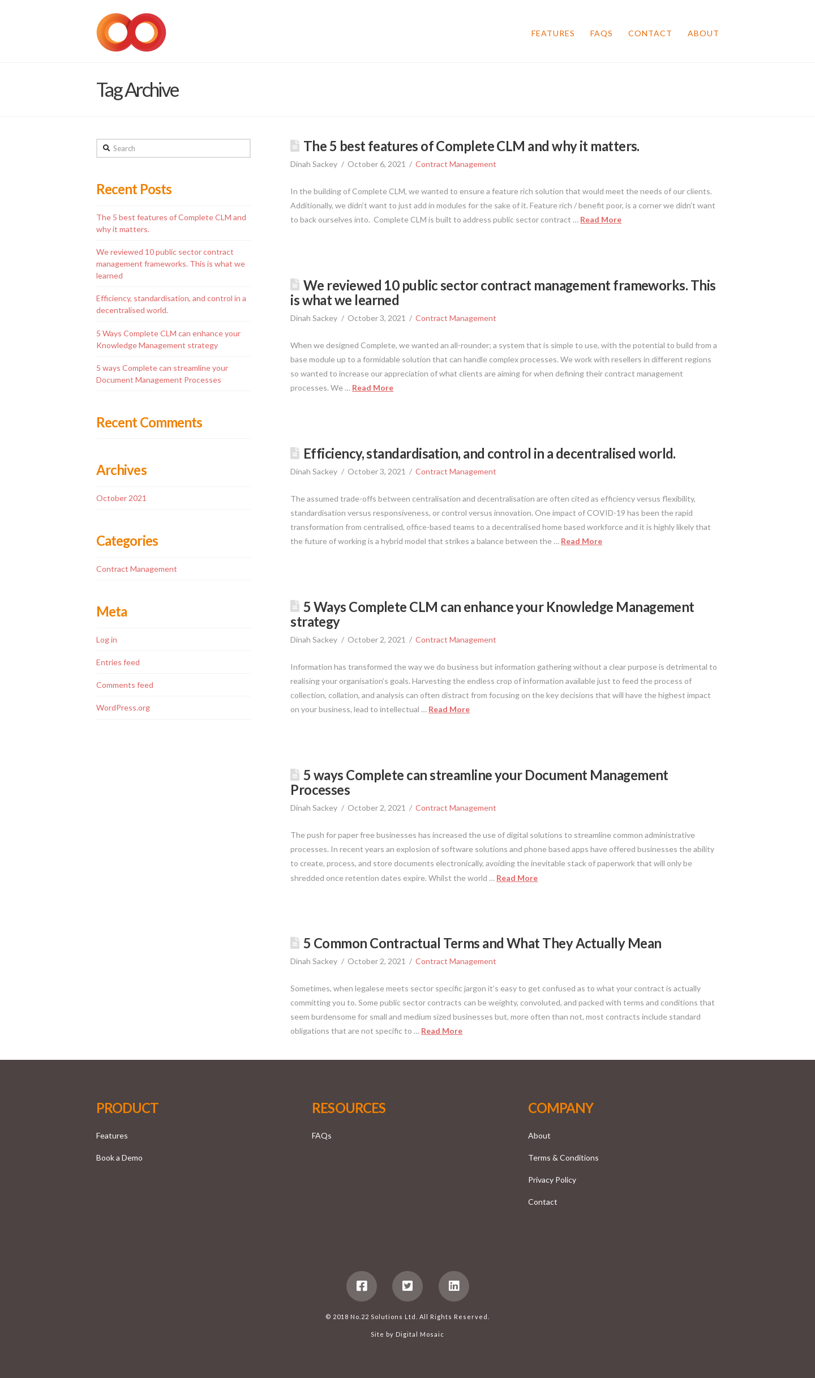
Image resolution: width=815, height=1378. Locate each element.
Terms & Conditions (563, 1157)
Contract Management (455, 164)
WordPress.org (123, 707)
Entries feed (118, 662)
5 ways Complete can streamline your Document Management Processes (479, 782)
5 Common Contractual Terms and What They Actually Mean (482, 943)
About (539, 1135)
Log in (106, 639)
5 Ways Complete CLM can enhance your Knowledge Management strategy (492, 614)
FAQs (322, 1135)
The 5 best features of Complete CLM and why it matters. (471, 146)
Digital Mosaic (420, 1334)
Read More (600, 219)
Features (112, 1135)
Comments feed (124, 685)
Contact (542, 1201)
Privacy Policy (552, 1179)
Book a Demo (119, 1157)
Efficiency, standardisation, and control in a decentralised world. (489, 453)
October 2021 (121, 498)
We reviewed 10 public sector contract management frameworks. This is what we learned (502, 292)
